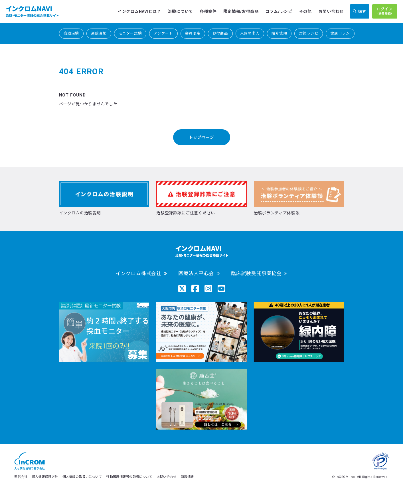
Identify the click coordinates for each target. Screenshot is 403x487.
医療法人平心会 (196, 273)
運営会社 (20, 477)
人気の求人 (250, 33)
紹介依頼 (279, 33)
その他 (305, 11)
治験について (180, 11)
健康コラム (340, 33)
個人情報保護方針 (45, 477)
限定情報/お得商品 (240, 11)
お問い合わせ (331, 11)
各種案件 (208, 11)
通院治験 (99, 33)
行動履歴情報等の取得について (129, 477)
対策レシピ (308, 33)
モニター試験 (130, 33)
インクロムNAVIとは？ (139, 11)
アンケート (163, 33)
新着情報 (187, 477)
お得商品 (220, 33)
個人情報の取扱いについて (82, 477)
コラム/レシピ (279, 11)
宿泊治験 (71, 33)
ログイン (385, 11)
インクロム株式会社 (139, 273)
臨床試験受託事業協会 (256, 273)
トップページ (201, 137)
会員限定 (193, 33)
